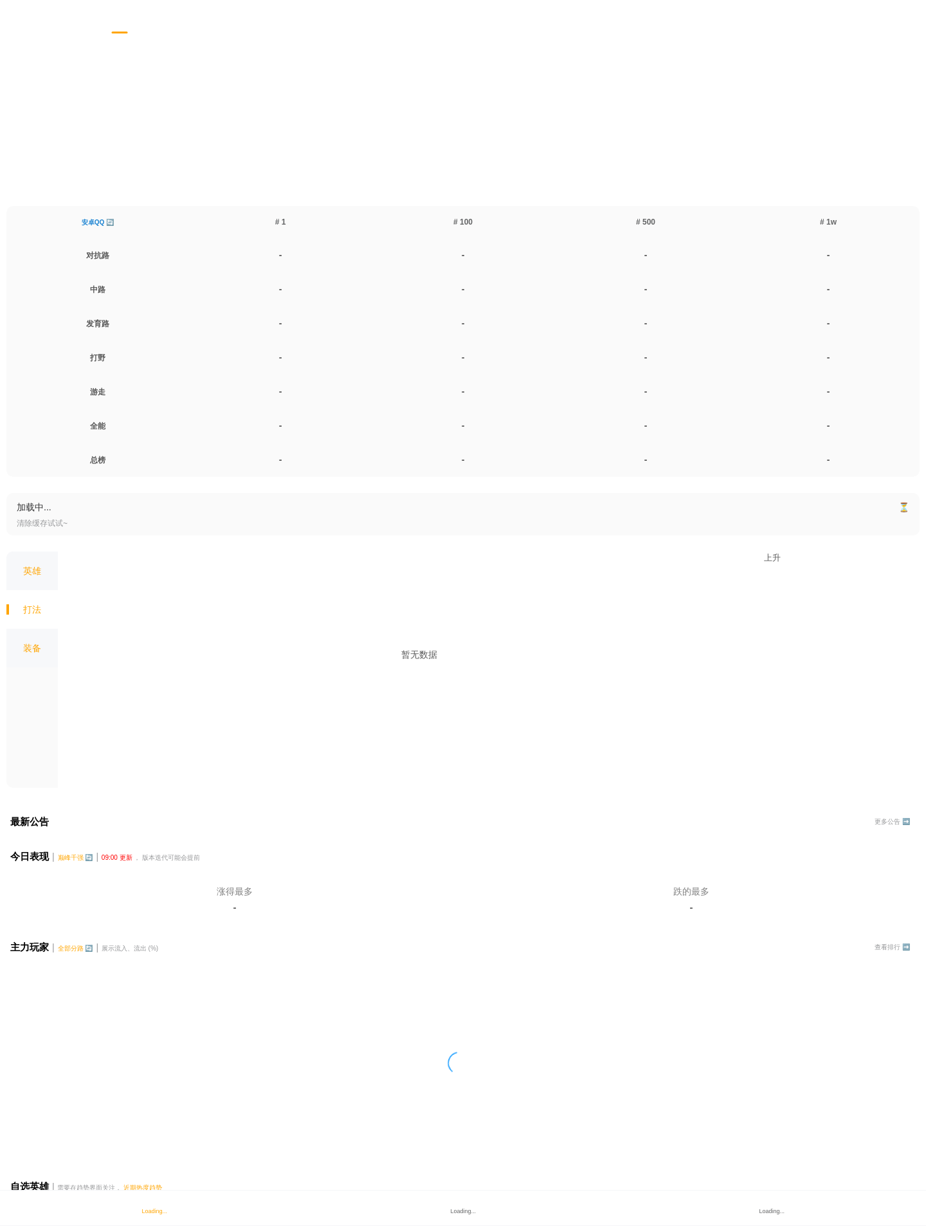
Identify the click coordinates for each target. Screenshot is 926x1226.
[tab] (119, 17)
